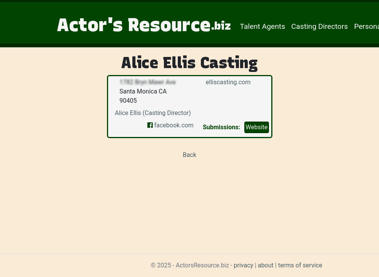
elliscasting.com (227, 82)
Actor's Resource (144, 24)
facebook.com (170, 125)
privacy (244, 265)
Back (189, 155)
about (266, 265)
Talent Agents (263, 26)
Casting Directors (319, 26)
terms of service (300, 265)
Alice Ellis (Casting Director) (153, 113)
